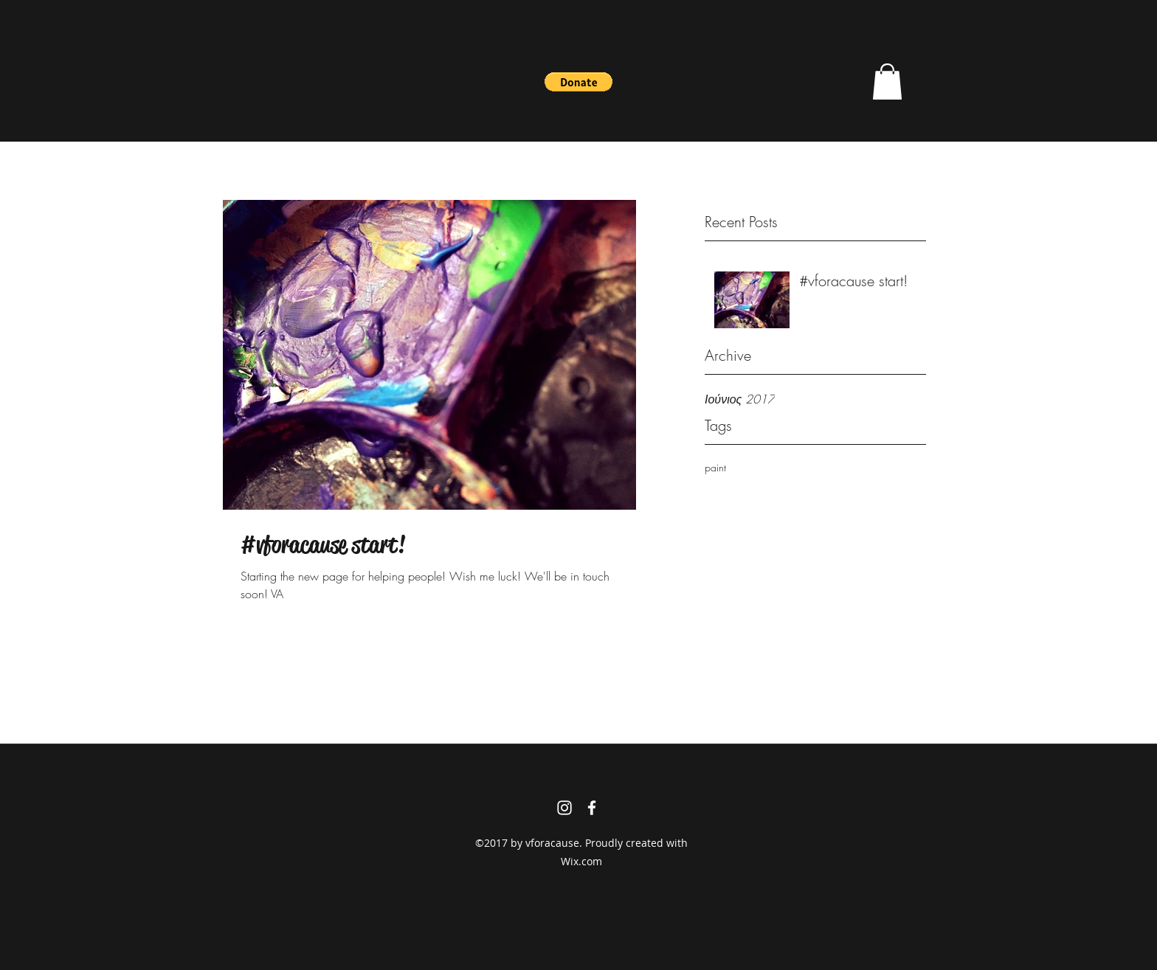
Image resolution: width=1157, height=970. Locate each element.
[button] (578, 81)
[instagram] (564, 807)
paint (715, 467)
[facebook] (591, 807)
